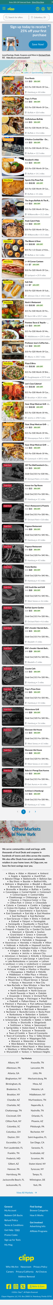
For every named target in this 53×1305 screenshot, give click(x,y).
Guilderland (13, 937)
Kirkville (34, 956)
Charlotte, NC (13, 1105)
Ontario (26, 996)
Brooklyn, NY (13, 1095)
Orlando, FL (37, 1116)
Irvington (13, 951)
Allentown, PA (13, 1068)
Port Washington (13, 1007)
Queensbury (14, 1009)
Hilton (47, 943)
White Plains (25, 1049)
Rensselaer (41, 1009)
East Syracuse (12, 919)
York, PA (37, 1185)
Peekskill (12, 1001)
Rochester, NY (37, 1132)
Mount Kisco (40, 977)
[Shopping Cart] (49, 9)
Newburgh (18, 988)
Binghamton (22, 884)
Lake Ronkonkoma (15, 961)
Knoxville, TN (37, 1063)
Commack (21, 905)
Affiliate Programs (38, 1231)
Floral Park (41, 924)
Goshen (40, 932)
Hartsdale (26, 940)
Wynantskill (11, 1052)
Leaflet (24, 73)
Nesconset (26, 983)
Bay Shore (13, 881)
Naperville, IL (37, 1105)
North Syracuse (37, 991)
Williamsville (41, 1049)
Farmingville (13, 924)
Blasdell (35, 884)
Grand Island (15, 935)
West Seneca (43, 1046)
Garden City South (40, 929)
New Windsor (29, 985)
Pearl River (45, 999)
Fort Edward (23, 927)
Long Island (26, 967)
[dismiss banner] (49, 26)
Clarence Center (29, 900)
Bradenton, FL (13, 1089)
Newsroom (26, 1267)
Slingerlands (39, 1022)
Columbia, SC (13, 1126)
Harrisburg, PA (13, 1174)
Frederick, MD (13, 1158)
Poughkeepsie (32, 1007)
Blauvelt (46, 884)
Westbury (11, 1049)
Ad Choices (41, 1272)
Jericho (24, 953)
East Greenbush (13, 913)
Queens (46, 1007)
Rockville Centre (26, 1012)
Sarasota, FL (37, 1148)
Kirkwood (46, 956)
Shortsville (24, 1022)
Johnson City (38, 953)
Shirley (12, 1022)
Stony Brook (43, 1028)
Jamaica (14, 953)
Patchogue (31, 999)
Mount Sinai (13, 980)
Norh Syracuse (34, 988)
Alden (20, 873)
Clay (42, 900)
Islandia (25, 951)
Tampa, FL (37, 1174)
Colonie (9, 905)
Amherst (43, 873)
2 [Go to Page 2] (29, 812)
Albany (10, 873)
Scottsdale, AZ (37, 1153)
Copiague (44, 905)
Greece (28, 935)
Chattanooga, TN (13, 1111)
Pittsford (8, 1004)
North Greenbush (18, 991)
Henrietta (23, 943)
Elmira (34, 919)
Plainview (21, 1004)
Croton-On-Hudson (15, 908)
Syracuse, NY (37, 1169)
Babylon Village (11, 879)
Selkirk (46, 1020)
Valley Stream (42, 1036)
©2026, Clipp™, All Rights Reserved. (25, 1292)
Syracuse (25, 1030)
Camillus (45, 889)
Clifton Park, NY (13, 1121)
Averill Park (39, 876)
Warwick (14, 1041)
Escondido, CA (13, 1142)
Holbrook (10, 945)
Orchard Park (39, 996)
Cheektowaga (14, 897)
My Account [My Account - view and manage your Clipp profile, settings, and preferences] (10, 1210)
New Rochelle (12, 985)
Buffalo (34, 889)
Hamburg (27, 937)
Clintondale (40, 903)
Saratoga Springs (26, 1017)
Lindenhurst (31, 964)
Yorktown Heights (40, 1052)
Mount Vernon (29, 980)
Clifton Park (14, 903)
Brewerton (14, 887)
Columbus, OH (13, 1132)
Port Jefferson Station (39, 1004)
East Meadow (42, 913)
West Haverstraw (35, 1044)
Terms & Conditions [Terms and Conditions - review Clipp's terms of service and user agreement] (13, 1225)
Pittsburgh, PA (37, 1126)
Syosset (14, 1030)
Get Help (8, 1230)
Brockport (40, 887)
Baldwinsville (28, 879)
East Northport (18, 916)
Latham (44, 961)
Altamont (31, 873)
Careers (10, 1272)
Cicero (43, 897)
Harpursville (41, 937)
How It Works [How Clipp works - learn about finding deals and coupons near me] (36, 1215)
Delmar (45, 908)
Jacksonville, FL (13, 1185)
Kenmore (22, 956)
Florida (10, 927)
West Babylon (17, 1044)
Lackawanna (12, 959)
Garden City (22, 929)
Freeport (8, 929)
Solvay (26, 1025)
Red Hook (28, 1009)
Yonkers (24, 1052)
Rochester (10, 1012)
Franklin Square (40, 927)
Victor (22, 1038)
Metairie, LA (37, 1089)
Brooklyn (22, 889)
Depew (11, 911)
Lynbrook (40, 967)
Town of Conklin (16, 1033)
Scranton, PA (37, 1158)
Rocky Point (43, 1012)
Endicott (44, 919)
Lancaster (32, 961)
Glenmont (16, 932)
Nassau (14, 983)
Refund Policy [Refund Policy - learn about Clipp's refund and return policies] (11, 1220)
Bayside (25, 881)
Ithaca (42, 951)
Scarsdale (43, 1017)
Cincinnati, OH (13, 1116)
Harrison (13, 940)
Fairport (25, 921)
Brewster (27, 887)
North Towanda (16, 993)
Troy (30, 1036)
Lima (19, 964)
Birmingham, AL (13, 1084)
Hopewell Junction (39, 945)
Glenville (28, 932)
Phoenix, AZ (37, 1121)
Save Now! (38, 44)
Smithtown (14, 1025)
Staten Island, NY (37, 1164)
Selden (36, 1020)
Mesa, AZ (37, 1084)
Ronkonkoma (14, 1015)
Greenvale (40, 935)
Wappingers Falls (36, 1038)
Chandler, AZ (13, 1100)
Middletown (14, 975)
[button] (43, 9)
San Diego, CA (37, 1142)
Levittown (9, 964)
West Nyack (27, 1046)
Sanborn (42, 1015)
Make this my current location (18, 58)
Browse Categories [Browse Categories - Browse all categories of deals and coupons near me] (39, 1210)
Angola (13, 876)
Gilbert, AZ (13, 1164)
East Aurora (40, 911)
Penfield (42, 1001)
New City (39, 983)
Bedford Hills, (39, 881)
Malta (21, 969)
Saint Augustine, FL (37, 1137)
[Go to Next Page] (35, 811)
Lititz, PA (37, 1073)
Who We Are (12, 1267)
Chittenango (30, 897)
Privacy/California (24, 1272)
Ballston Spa (44, 879)
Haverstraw (9, 943)
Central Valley (36, 895)
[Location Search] (39, 17)
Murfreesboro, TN (37, 1100)
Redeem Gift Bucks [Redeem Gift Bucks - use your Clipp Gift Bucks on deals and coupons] (13, 1215)
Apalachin (25, 876)
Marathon (44, 969)
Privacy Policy (40, 1267)
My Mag (8, 1245)
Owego (19, 999)
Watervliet (27, 1041)
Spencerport (39, 1025)
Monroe (11, 977)
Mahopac (10, 969)
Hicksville (36, 943)
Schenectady (10, 1020)
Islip (34, 951)
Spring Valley (11, 1028)
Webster (40, 1041)
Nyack (30, 993)
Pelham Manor (27, 1001)
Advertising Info (37, 1226)
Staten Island (27, 1028)
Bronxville (10, 889)
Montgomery (24, 977)
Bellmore (8, 884)
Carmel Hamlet (27, 892)
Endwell (14, 921)
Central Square (18, 895)
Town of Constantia (36, 1033)
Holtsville (22, 945)
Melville (41, 972)
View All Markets (26, 1193)
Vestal (12, 1038)
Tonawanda (38, 1030)
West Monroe (11, 1046)
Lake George (27, 959)
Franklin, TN (13, 1153)
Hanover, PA (13, 1169)
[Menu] (3, 9)
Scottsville (25, 1020)
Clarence (13, 900)
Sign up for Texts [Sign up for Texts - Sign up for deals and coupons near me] (12, 1240)
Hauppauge (39, 940)
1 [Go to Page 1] (23, 812)
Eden (25, 919)
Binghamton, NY (13, 1079)
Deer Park (33, 908)
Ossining (7, 999)
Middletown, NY (37, 1095)
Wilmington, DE (37, 1180)
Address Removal (26, 1277)
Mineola (42, 975)
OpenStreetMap (37, 73)
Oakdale (41, 993)
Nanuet (43, 980)
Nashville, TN (37, 1111)
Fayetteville (27, 924)
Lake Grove (42, 959)
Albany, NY (13, 1063)
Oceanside (13, 996)
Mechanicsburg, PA (37, 1079)
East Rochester (36, 916)
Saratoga (10, 1017)
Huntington (9, 948)
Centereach (44, 892)
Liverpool (45, 964)
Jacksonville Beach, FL (13, 1180)
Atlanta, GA (13, 1073)
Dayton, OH (13, 1137)
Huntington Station (27, 948)
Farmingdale (38, 921)
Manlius (31, 969)
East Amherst (25, 911)
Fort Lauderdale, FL (13, 1148)
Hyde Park (45, 948)
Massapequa (15, 972)
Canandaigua (10, 892)
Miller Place (29, 975)
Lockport (13, 967)
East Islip (28, 913)
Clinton (27, 903)
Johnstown (8, 956)
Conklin (33, 905)
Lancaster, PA (37, 1068)
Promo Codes (11, 1235)
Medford (29, 972)
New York (44, 985)
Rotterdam (29, 1015)
